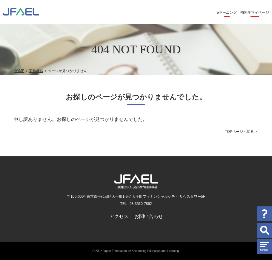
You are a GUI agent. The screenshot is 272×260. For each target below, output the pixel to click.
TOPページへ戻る (239, 132)
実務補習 (36, 71)
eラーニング (227, 12)
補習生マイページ (254, 12)
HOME (19, 71)
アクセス (118, 216)
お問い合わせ (148, 216)
